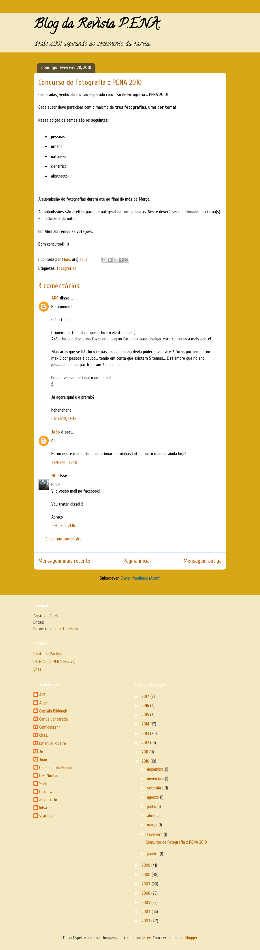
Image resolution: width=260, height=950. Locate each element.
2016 (146, 705)
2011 (145, 752)
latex (146, 937)
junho (152, 806)
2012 (146, 742)
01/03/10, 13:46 (63, 418)
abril (151, 815)
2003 (146, 920)
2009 (146, 865)
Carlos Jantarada (53, 719)
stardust (46, 816)
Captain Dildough (53, 711)
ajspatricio (48, 799)
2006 (146, 893)
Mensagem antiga (203, 561)
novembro (156, 778)
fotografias (66, 268)
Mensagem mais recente (64, 561)
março (153, 825)
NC (53, 475)
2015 (146, 714)
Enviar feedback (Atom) (141, 578)
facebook (70, 629)
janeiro (153, 853)
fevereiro (155, 834)
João (55, 432)
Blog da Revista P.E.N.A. (97, 25)
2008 (147, 874)
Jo (41, 751)
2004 (147, 911)
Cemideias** (49, 727)
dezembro (156, 769)
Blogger (191, 937)
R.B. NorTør (48, 775)
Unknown (46, 791)
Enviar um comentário (64, 539)
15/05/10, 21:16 (63, 525)
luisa (43, 807)
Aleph (43, 703)
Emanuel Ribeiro (52, 743)
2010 (146, 761)
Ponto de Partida (47, 653)
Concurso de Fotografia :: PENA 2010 (176, 842)
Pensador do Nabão (55, 767)
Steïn (43, 783)
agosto (153, 797)
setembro (156, 788)
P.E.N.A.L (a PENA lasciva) (54, 661)
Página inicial (137, 561)
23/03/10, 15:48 (64, 462)
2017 (146, 696)
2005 (146, 902)
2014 (146, 724)
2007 (147, 884)
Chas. (37, 669)
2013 (146, 733)
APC (55, 298)
